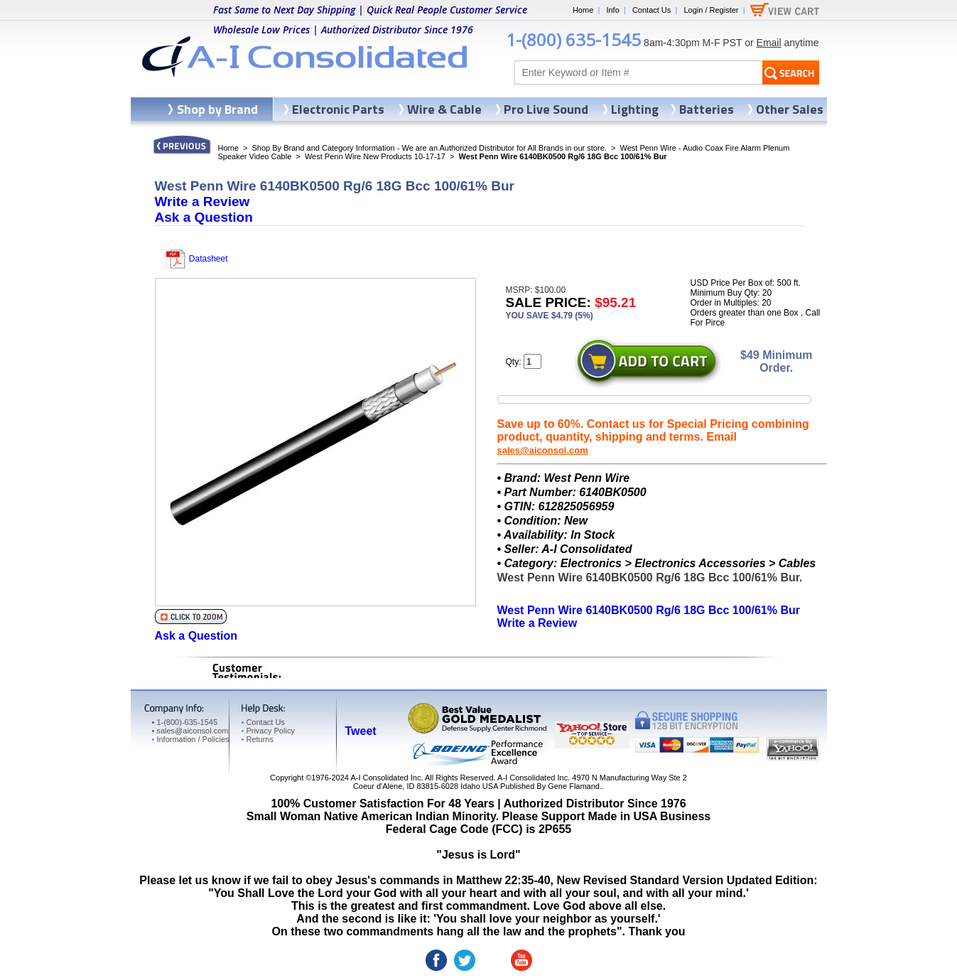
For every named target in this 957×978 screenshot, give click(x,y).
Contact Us (651, 10)
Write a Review (202, 201)
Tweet (361, 731)
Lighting (635, 109)
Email (769, 42)
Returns (258, 739)
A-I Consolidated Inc (385, 777)
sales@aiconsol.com (542, 450)
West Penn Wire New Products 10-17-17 (375, 156)
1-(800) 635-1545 (573, 39)
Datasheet (196, 259)
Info (612, 10)
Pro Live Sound (546, 109)
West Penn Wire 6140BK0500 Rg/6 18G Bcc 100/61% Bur (648, 610)
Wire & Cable (444, 109)
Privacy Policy (268, 730)
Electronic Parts (338, 109)
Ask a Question (204, 217)
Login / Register (710, 10)
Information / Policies (190, 739)
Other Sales (789, 109)
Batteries (706, 109)
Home (583, 10)
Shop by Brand (217, 109)
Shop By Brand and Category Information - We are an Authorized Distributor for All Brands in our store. (429, 148)
